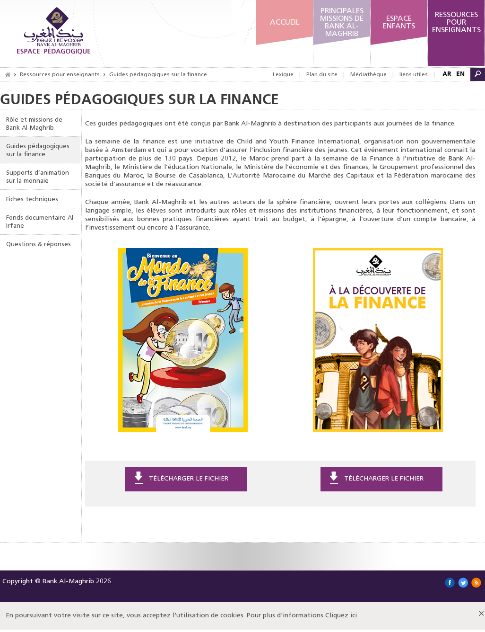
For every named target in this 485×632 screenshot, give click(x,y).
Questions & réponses (38, 244)
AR (446, 74)
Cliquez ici (341, 615)
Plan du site (322, 75)
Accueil (285, 23)
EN (460, 74)
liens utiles (413, 75)
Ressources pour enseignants (60, 75)
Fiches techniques (32, 199)
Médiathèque (368, 75)
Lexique (283, 75)
